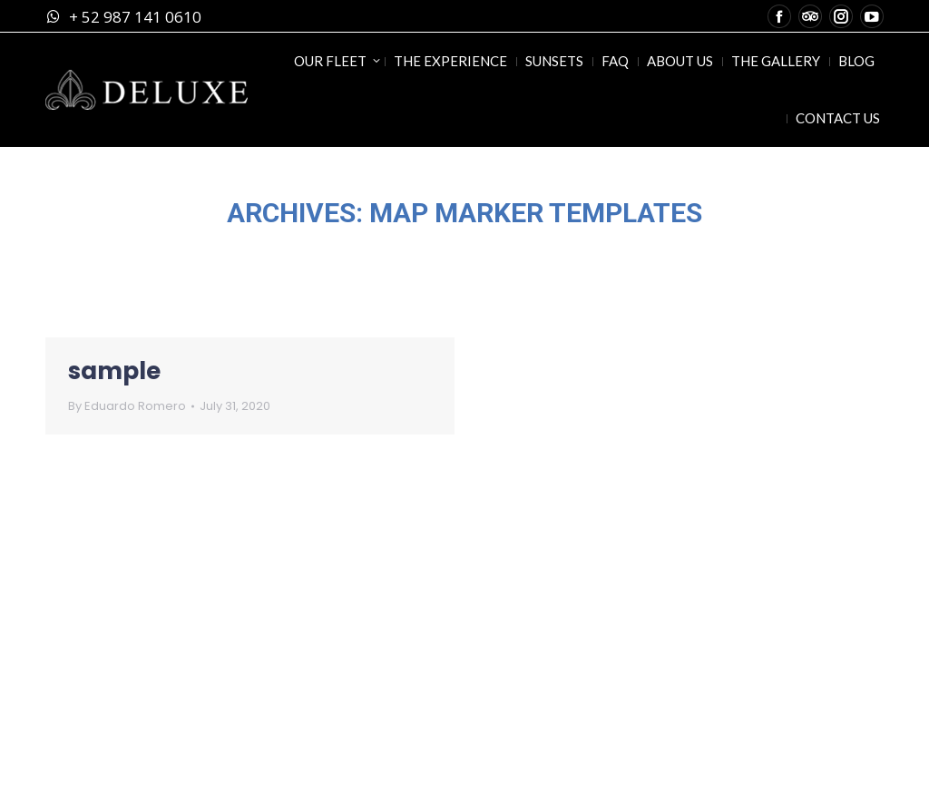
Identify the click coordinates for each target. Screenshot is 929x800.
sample (114, 371)
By (127, 406)
